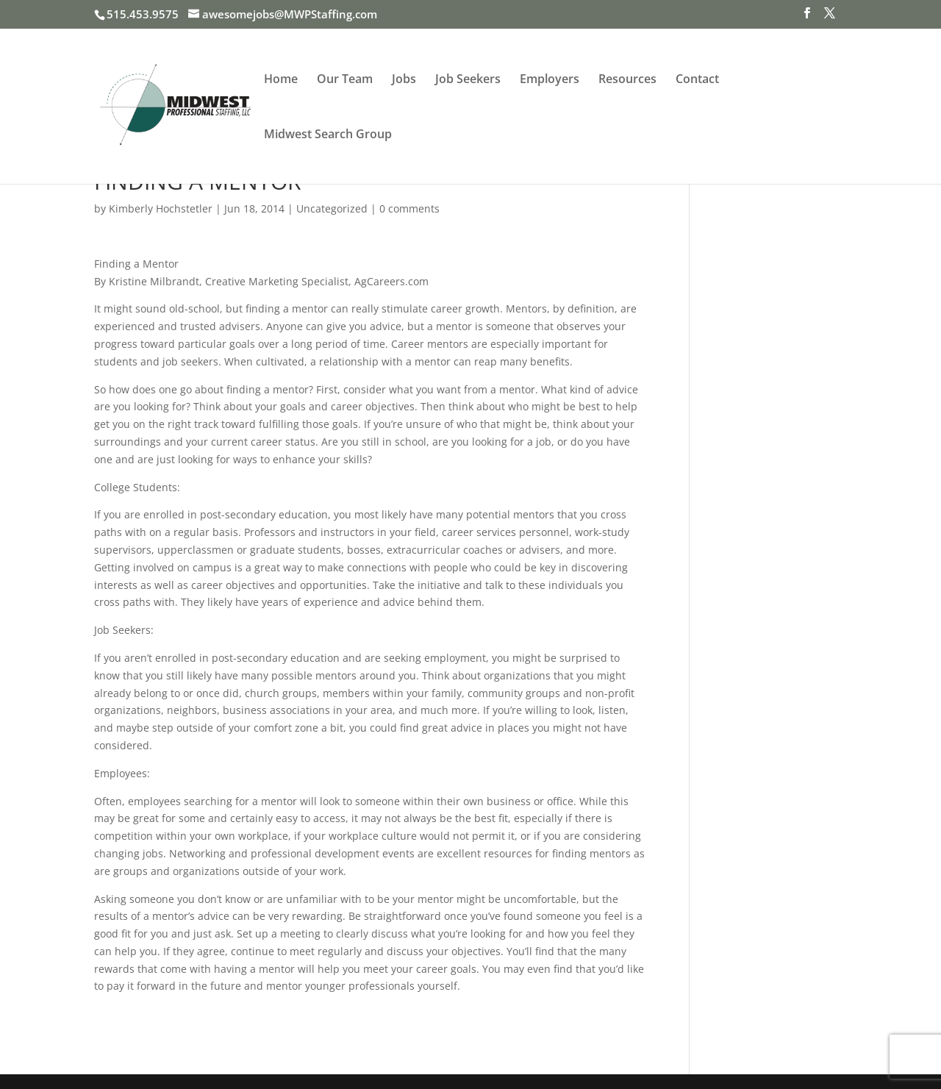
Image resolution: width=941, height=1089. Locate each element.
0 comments (409, 208)
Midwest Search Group (328, 135)
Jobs (404, 80)
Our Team (345, 80)
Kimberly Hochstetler (160, 208)
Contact (697, 80)
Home (281, 80)
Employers (549, 80)
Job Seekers (468, 80)
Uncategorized (332, 208)
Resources (627, 80)
